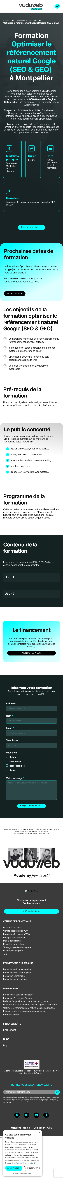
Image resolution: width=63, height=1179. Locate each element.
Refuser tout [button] (31, 1168)
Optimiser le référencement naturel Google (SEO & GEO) (29, 1008)
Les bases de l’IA (11, 1015)
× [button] (39, 1133)
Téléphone (31, 743)
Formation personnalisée (15, 979)
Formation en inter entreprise (17, 969)
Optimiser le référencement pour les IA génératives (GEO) (30, 1005)
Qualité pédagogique (13, 951)
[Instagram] (27, 1115)
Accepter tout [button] (13, 1168)
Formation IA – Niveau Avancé (17, 998)
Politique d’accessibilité (14, 937)
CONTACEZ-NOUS (31, 911)
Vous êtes (31, 762)
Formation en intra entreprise (17, 973)
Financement (9, 1030)
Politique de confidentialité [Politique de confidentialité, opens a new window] (25, 1163)
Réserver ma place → (31, 227)
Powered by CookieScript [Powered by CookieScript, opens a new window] (22, 1173)
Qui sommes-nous (12, 928)
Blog (5, 1045)
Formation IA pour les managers (18, 995)
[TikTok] (46, 1115)
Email (31, 731)
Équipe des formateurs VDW (16, 934)
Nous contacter (14, 294)
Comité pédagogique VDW (15, 931)
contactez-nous (30, 282)
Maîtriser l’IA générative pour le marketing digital (25, 1001)
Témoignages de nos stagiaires (17, 947)
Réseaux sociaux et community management (24, 1011)
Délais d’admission (12, 941)
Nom (31, 719)
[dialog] (22, 1153)
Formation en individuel (14, 976)
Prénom (31, 706)
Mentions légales (20, 1128)
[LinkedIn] (36, 1115)
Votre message (31, 788)
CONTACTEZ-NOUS (31, 653)
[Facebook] (17, 1115)
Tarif (5, 954)
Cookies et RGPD (43, 1128)
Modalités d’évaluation (13, 944)
